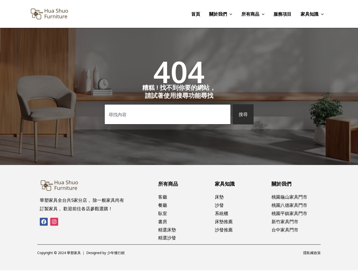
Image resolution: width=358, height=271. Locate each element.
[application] (230, 13)
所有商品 (168, 183)
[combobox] (167, 114)
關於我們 (281, 183)
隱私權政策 (312, 253)
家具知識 (225, 183)
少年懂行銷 (116, 253)
